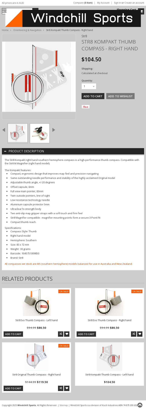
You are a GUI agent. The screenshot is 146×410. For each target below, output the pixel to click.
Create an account (134, 3)
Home (5, 30)
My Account (103, 3)
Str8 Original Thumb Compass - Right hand (36, 374)
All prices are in (13, 3)
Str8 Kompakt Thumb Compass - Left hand (109, 374)
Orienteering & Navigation (27, 30)
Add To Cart (13, 334)
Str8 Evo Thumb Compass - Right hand (109, 320)
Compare (83, 3)
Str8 (84, 36)
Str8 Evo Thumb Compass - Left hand (36, 320)
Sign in (117, 3)
